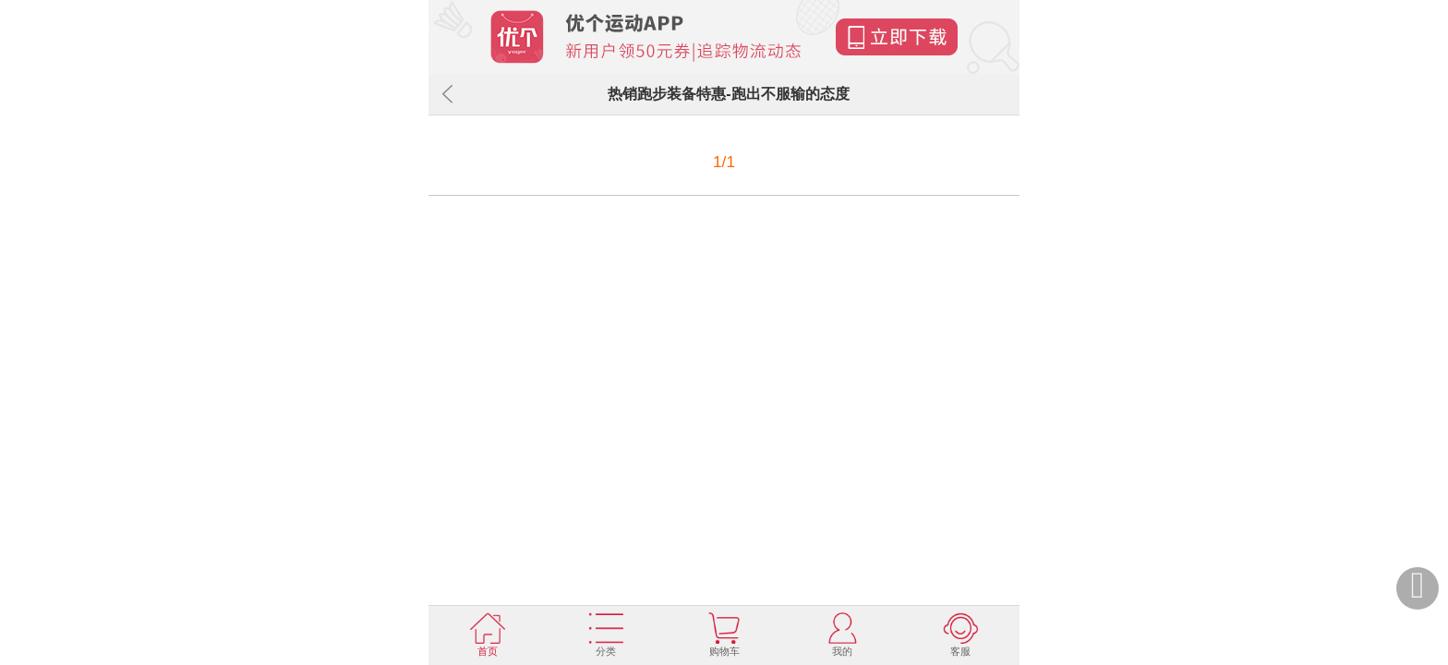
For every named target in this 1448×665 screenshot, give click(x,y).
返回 (447, 94)
